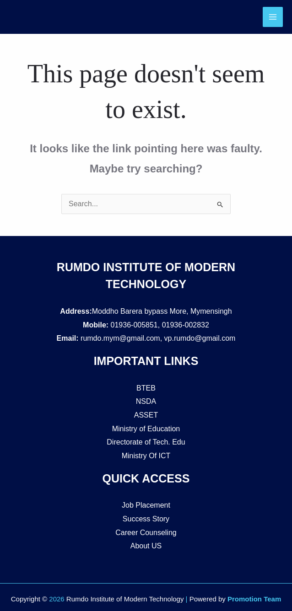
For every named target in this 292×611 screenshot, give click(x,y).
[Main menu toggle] (273, 17)
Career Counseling (145, 532)
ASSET (146, 415)
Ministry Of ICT (146, 456)
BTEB (146, 388)
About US (146, 546)
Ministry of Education (146, 429)
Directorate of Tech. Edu (146, 442)
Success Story (146, 519)
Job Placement (146, 505)
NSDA (146, 401)
